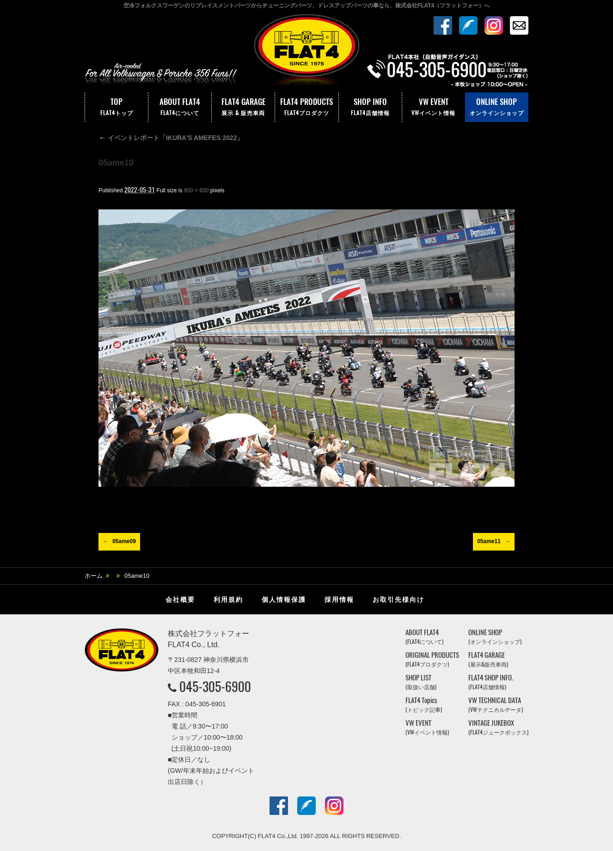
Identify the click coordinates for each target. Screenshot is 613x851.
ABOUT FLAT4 (179, 107)
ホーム (94, 575)
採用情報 (339, 599)
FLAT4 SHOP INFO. (490, 682)
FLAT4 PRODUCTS (306, 107)
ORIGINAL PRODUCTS (432, 659)
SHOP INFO (370, 107)
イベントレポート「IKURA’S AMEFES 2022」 (170, 137)
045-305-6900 (215, 686)
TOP (116, 107)
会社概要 (180, 599)
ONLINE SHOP (496, 107)
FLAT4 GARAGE (243, 107)
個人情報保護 (284, 599)
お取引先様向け (398, 599)
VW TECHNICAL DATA (495, 705)
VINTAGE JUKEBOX (498, 727)
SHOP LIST (420, 682)
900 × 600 (196, 190)
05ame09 (124, 541)
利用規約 (228, 599)
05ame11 (489, 541)
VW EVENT (433, 107)
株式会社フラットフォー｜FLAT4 (306, 52)
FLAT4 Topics (423, 705)
